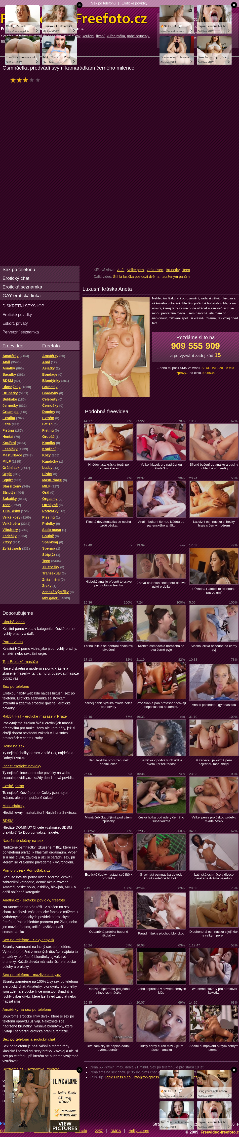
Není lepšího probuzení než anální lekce (108, 762)
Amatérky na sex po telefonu (26, 1009)
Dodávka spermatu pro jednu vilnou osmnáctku (108, 990)
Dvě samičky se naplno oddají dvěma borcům (108, 1048)
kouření (88, 36)
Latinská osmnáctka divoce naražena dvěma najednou (214, 876)
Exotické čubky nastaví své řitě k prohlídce (108, 876)
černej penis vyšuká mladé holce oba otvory (108, 705)
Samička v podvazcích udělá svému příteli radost (161, 762)
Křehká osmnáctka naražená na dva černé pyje (161, 647)
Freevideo (12, 345)
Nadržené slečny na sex (22, 840)
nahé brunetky (138, 36)
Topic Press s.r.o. (118, 1077)
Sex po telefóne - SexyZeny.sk (28, 940)
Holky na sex (13, 746)
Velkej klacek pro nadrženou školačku (161, 466)
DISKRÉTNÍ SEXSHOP (23, 306)
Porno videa (12, 642)
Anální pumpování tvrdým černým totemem (213, 1048)
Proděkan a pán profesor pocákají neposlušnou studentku (161, 705)
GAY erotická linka (21, 295)
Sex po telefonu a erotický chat (28, 1039)
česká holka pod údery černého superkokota (161, 819)
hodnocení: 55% (26, 80)
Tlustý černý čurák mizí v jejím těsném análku (161, 1048)
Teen (186, 270)
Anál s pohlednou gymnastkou (214, 705)
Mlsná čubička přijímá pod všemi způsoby (108, 819)
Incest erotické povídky (21, 766)
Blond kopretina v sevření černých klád (161, 990)
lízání (100, 36)
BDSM (7, 820)
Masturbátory (13, 806)
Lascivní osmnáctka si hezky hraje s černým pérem (214, 523)
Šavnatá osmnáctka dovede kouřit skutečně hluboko (161, 876)
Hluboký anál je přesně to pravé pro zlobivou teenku (108, 583)
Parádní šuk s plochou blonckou (161, 933)
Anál (120, 270)
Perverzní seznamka (20, 332)
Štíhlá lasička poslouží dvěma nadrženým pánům (151, 277)
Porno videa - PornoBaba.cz (26, 870)
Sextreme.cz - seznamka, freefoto (30, 1069)
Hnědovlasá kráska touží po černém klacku (108, 466)
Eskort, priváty (15, 323)
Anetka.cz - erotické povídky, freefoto (33, 900)
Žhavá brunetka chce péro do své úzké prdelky (161, 584)
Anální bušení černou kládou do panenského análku (161, 523)
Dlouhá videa (13, 622)
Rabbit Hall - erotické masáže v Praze (34, 716)
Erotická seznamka (22, 286)
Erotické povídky (134, 3)
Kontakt (81, 1131)
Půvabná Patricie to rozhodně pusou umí (214, 590)
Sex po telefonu (103, 3)
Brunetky (172, 270)
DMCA (116, 1131)
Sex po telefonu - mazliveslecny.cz (31, 975)
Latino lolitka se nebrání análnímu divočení (108, 647)
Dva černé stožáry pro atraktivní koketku (214, 990)
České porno (13, 786)
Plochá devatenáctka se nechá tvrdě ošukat (108, 523)
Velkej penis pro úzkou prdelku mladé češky (214, 819)
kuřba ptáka (116, 36)
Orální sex (155, 270)
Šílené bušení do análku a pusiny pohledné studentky (214, 466)
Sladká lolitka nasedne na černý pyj (214, 647)
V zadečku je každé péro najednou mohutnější (214, 762)
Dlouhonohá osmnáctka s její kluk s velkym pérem (213, 933)
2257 (99, 1131)
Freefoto (51, 345)
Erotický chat (15, 278)
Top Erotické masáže (20, 661)
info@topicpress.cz (148, 1077)
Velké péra (135, 270)
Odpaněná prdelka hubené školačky (108, 933)
